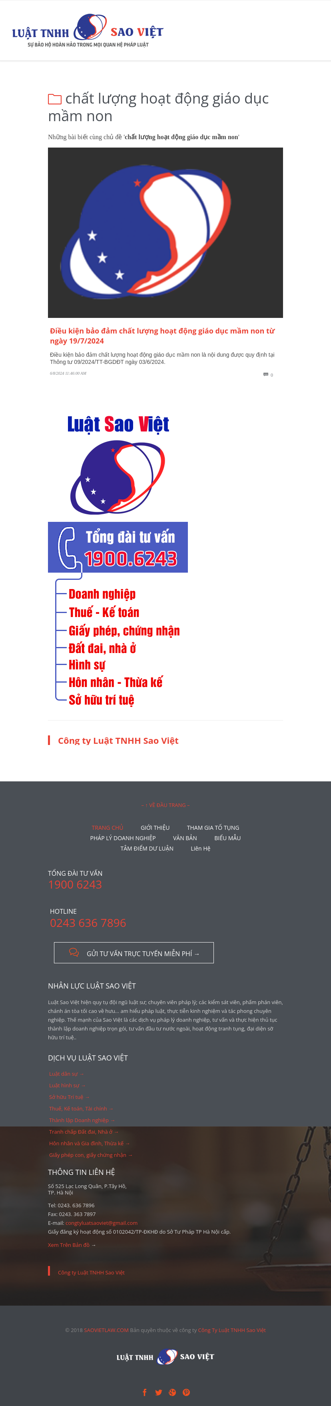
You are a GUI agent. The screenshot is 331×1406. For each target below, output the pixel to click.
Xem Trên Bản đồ (69, 1244)
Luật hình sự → (67, 1085)
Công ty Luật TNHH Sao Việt (118, 740)
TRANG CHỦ (108, 827)
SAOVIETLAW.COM (106, 1330)
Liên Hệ (200, 848)
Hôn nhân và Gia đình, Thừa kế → (89, 1143)
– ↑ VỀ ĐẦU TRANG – (165, 805)
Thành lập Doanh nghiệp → (82, 1120)
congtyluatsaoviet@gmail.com (102, 1222)
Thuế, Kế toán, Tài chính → (81, 1108)
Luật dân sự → (66, 1073)
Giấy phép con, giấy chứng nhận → (91, 1154)
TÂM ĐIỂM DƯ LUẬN (147, 848)
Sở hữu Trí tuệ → (69, 1096)
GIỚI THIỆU (155, 827)
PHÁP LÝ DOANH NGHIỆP (123, 838)
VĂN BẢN (185, 838)
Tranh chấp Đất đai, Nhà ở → (84, 1131)
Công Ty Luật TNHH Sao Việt (232, 1330)
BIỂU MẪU (227, 838)
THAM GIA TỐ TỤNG (213, 827)
